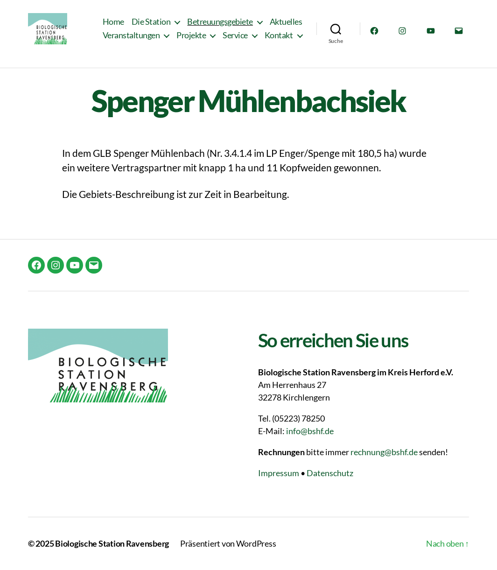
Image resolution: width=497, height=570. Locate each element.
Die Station (151, 27)
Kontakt (279, 41)
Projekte (191, 41)
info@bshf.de (310, 431)
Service (235, 41)
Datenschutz (330, 473)
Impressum (278, 473)
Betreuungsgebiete (220, 27)
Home (113, 27)
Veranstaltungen (131, 41)
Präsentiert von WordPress (228, 543)
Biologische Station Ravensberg (112, 543)
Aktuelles (286, 27)
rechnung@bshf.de (384, 452)
